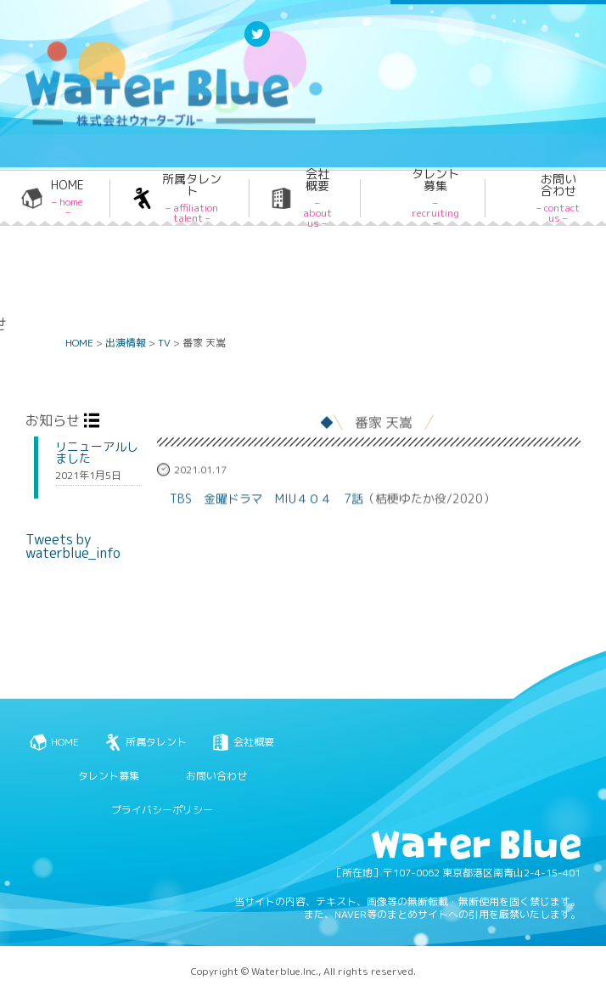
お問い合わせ (558, 198)
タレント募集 (435, 198)
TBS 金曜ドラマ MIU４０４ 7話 (266, 502)
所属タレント (192, 198)
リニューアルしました (96, 453)
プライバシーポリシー (162, 810)
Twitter (257, 45)
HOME (67, 198)
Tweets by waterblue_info (73, 546)
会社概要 (317, 198)
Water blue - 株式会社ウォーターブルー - (151, 125)
